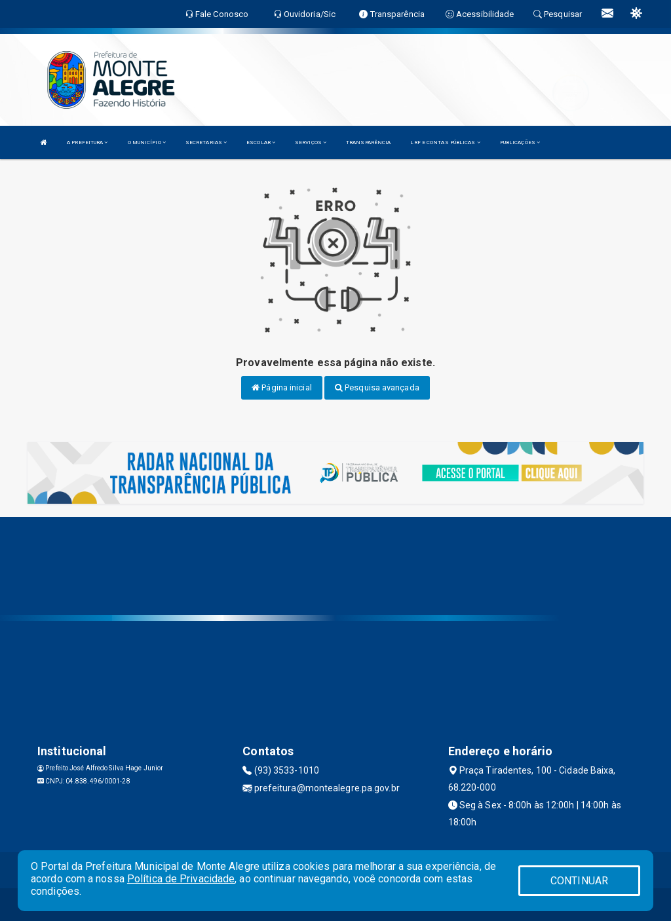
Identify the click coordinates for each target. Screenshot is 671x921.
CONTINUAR (579, 880)
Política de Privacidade (181, 879)
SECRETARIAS (206, 142)
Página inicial (282, 387)
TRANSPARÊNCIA (368, 142)
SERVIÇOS (310, 142)
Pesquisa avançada (377, 387)
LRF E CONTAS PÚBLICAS (445, 142)
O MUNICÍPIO (147, 142)
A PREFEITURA (87, 142)
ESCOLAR (260, 142)
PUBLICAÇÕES (520, 142)
